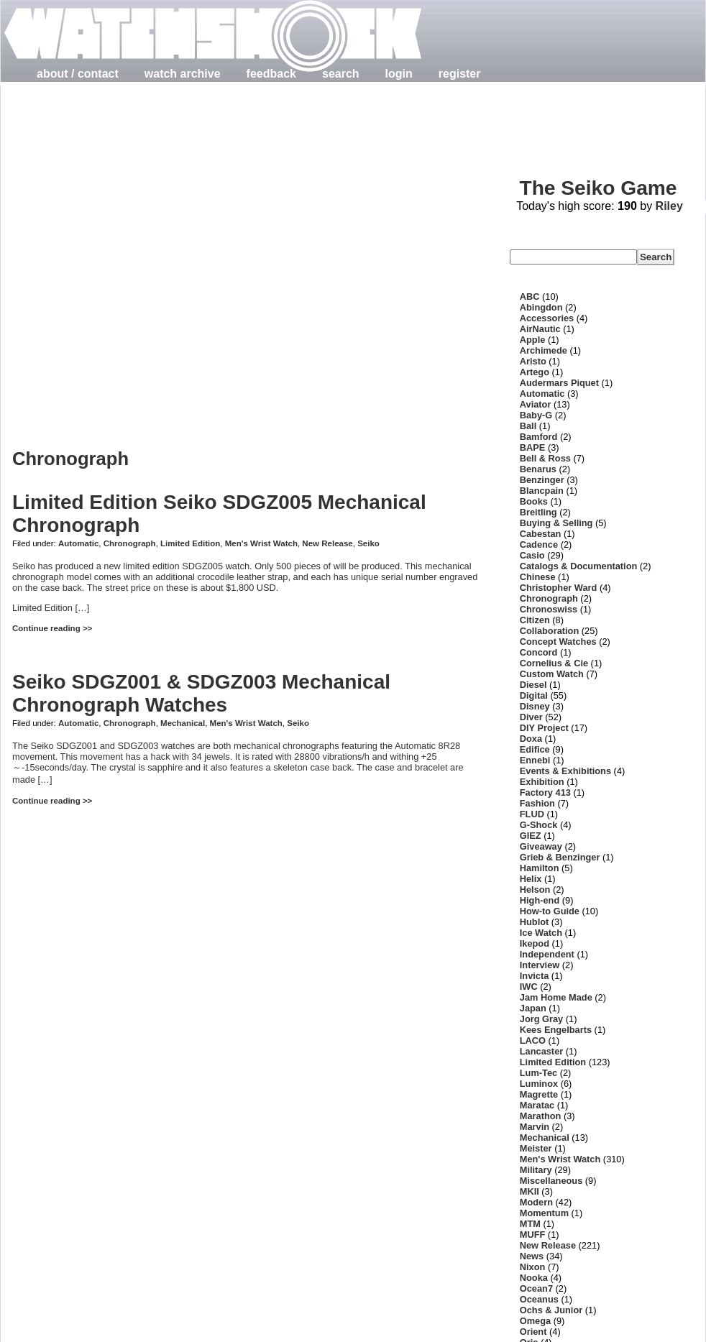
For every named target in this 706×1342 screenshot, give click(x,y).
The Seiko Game (598, 188)
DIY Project (544, 727)
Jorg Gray (541, 1019)
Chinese (538, 576)
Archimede (543, 350)
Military (536, 1169)
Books (534, 501)
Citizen (535, 620)
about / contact (78, 74)
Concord (539, 652)
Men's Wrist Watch (261, 543)
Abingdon (541, 307)
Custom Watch (552, 673)
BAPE (533, 447)
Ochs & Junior (551, 1310)
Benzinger (542, 479)
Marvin (534, 1126)
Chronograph (130, 543)
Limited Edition (190, 543)
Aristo (533, 361)
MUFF (533, 1234)
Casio (532, 555)
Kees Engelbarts (556, 1029)
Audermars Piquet (559, 382)
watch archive (183, 74)
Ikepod (534, 943)
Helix (531, 878)
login (399, 74)
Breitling (538, 512)
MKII (529, 1191)
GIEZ (530, 835)
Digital (534, 695)
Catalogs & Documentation (579, 566)
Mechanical (182, 723)
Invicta (534, 975)
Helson (535, 889)
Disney (535, 706)
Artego (534, 372)
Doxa (531, 738)
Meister (536, 1148)
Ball (528, 425)
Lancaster (541, 1051)
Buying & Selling (556, 523)
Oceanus (539, 1299)
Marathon (540, 1116)
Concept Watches (558, 641)
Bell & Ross (545, 458)
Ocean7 (536, 1288)
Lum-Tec (538, 1072)
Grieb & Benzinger (560, 857)
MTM (530, 1223)
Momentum (544, 1213)
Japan (533, 1008)
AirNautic (540, 328)
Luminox (539, 1083)
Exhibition (542, 781)
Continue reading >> (52, 628)
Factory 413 (545, 792)
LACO (533, 1040)
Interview (539, 965)
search (340, 74)
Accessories (547, 318)
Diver (531, 717)
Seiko (368, 543)
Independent (547, 954)
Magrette (539, 1094)
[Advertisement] (163, 253)
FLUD (532, 814)
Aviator (535, 404)
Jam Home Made (556, 997)
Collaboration (549, 630)
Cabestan (540, 533)
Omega (535, 1320)
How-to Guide (549, 911)
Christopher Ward (558, 587)
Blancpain (542, 490)
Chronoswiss (548, 609)
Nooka (534, 1277)
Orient (533, 1331)
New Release (327, 543)
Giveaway (541, 846)
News (532, 1256)
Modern (536, 1202)
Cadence (539, 544)
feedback (271, 74)
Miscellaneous (551, 1180)
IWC (529, 986)
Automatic (78, 543)
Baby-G (536, 415)
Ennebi (535, 760)
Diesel (533, 684)
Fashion (537, 803)
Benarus (538, 469)
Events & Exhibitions (565, 771)
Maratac (537, 1105)
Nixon (533, 1266)
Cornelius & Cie (554, 663)
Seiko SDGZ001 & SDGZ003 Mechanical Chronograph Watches (201, 693)
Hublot (534, 921)
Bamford (539, 436)
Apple (533, 339)
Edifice (535, 749)
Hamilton (539, 868)
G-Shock (539, 824)
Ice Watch (541, 932)
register (460, 74)
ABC (530, 296)
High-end (539, 900)
